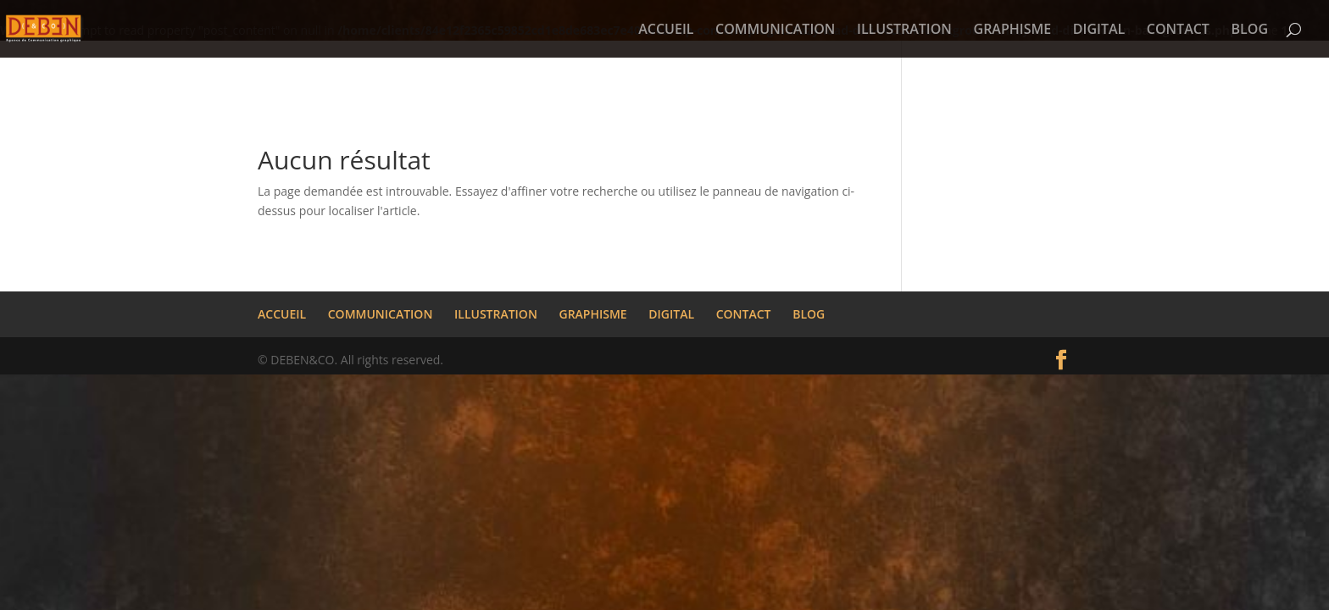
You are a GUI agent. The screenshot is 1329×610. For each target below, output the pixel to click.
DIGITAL (1099, 30)
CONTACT (1178, 30)
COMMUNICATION (775, 30)
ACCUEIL (665, 30)
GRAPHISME (1013, 30)
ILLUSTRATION (904, 30)
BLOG (1250, 30)
